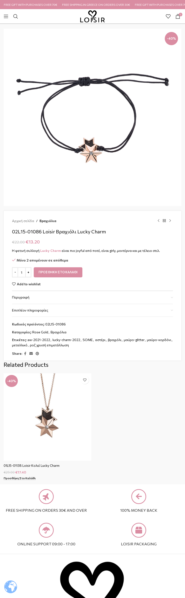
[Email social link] (31, 353)
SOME (88, 340)
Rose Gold (40, 332)
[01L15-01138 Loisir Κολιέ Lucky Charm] (47, 417)
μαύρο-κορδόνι (159, 340)
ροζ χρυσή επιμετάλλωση (49, 345)
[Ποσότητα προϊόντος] (21, 272)
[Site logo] (92, 16)
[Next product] (170, 221)
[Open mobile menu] (6, 16)
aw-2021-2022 (38, 340)
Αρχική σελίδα (23, 221)
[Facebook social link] (25, 353)
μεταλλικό (19, 345)
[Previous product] (158, 221)
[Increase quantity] (28, 272)
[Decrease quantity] (15, 272)
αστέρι (100, 340)
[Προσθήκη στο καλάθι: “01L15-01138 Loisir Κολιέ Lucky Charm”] (20, 478)
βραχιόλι (114, 340)
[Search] (15, 16)
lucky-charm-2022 (66, 340)
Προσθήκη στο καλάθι (58, 272)
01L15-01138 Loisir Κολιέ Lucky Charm (32, 465)
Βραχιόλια (48, 221)
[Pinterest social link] (37, 353)
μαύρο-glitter (134, 340)
